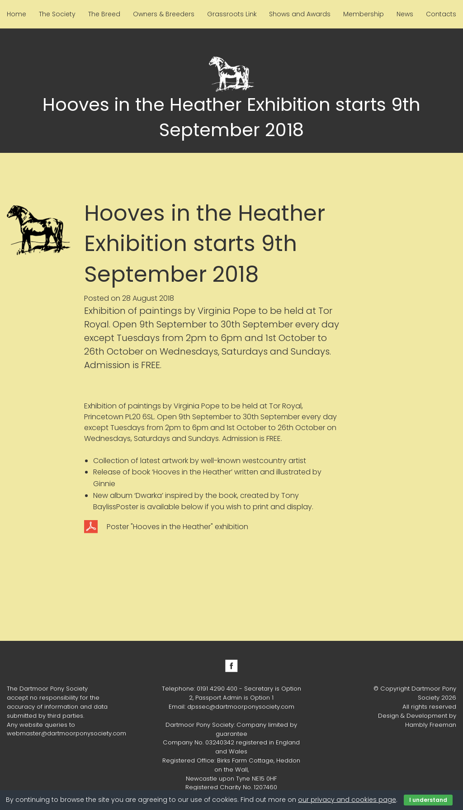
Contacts (441, 14)
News (405, 14)
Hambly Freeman (430, 724)
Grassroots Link (232, 14)
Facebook (231, 666)
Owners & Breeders (163, 14)
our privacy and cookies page (347, 799)
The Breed (104, 14)
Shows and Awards (300, 14)
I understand (428, 800)
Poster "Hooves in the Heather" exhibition (177, 526)
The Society (57, 14)
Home (16, 14)
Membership (363, 14)
